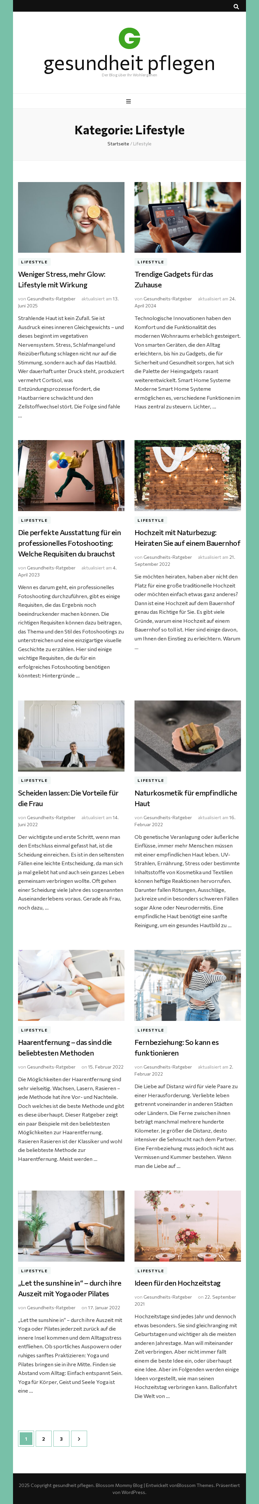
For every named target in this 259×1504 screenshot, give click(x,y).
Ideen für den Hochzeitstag (178, 1282)
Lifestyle (34, 261)
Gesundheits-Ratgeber (51, 298)
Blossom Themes (195, 1485)
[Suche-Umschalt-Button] (236, 6)
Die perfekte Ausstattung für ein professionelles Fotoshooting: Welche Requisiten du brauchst (69, 543)
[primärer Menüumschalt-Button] (129, 101)
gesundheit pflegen (129, 62)
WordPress (133, 1492)
